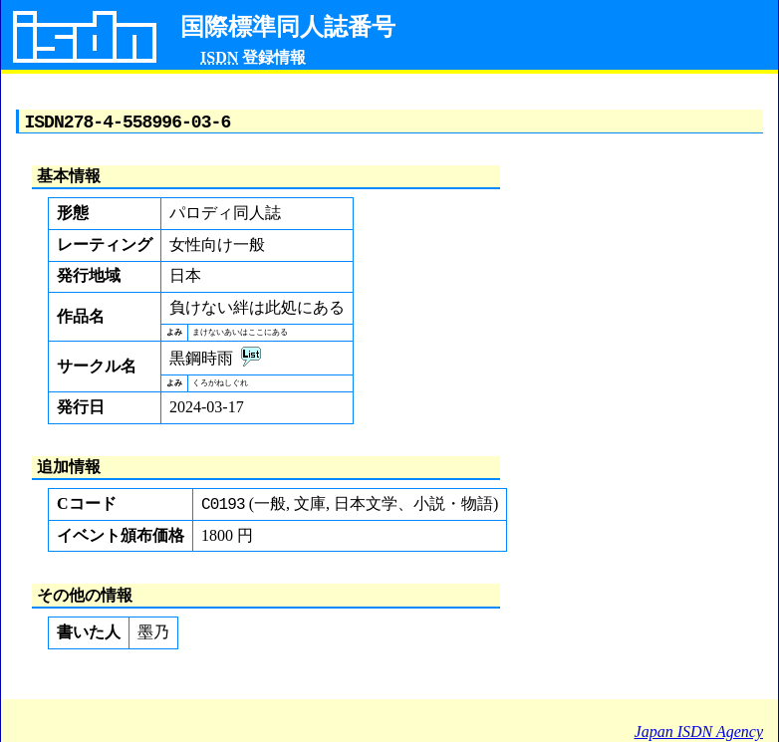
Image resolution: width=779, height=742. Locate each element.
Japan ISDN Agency (699, 731)
